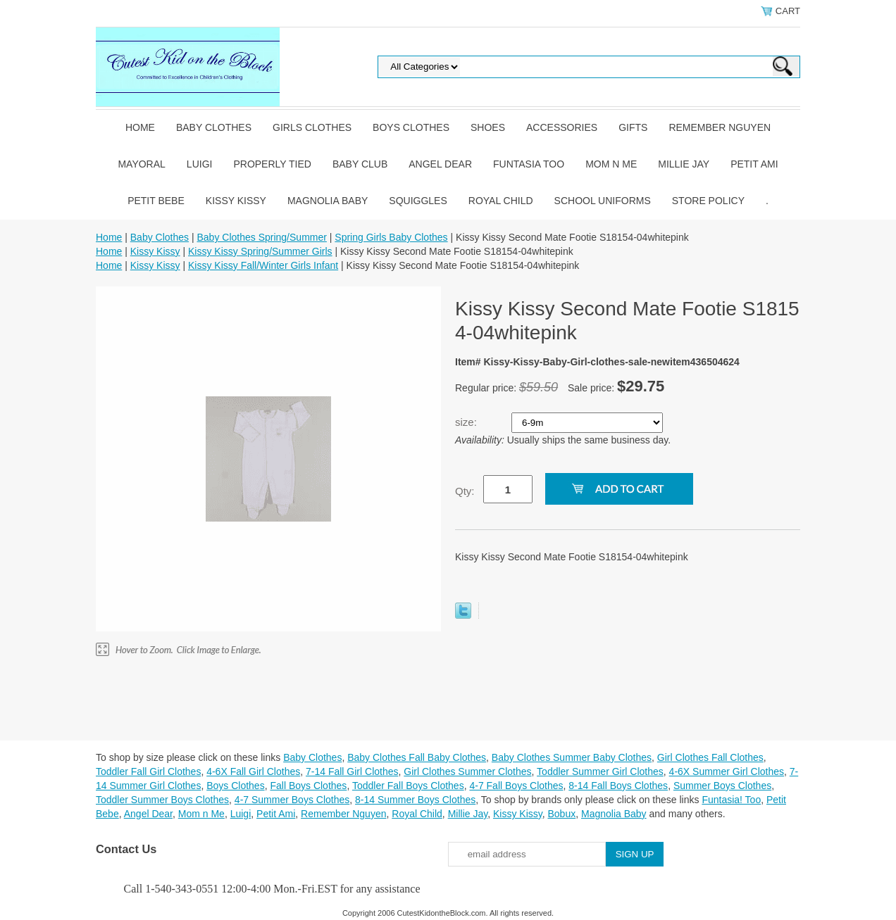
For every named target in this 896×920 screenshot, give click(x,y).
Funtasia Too (528, 164)
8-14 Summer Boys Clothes (415, 799)
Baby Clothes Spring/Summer (261, 237)
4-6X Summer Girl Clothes (726, 771)
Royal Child (500, 200)
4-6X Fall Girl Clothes (253, 771)
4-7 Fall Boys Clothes (516, 785)
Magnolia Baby (327, 200)
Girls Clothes (312, 127)
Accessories (561, 127)
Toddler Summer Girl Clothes (600, 771)
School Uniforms (602, 200)
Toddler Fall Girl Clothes (148, 771)
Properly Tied (272, 164)
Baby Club (359, 164)
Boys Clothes (411, 127)
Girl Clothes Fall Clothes (710, 757)
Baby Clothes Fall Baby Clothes (416, 757)
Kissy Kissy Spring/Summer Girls (260, 251)
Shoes (488, 127)
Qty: (465, 491)
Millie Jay (683, 164)
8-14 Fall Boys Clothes (618, 785)
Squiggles (418, 200)
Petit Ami (754, 164)
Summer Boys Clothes (722, 785)
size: (467, 422)
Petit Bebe (156, 200)
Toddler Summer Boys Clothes (162, 799)
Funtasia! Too (731, 799)
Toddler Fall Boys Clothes (408, 785)
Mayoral (141, 164)
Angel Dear (440, 164)
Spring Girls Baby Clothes (391, 237)
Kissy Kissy (236, 200)
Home (140, 127)
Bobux (561, 813)
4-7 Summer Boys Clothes (292, 799)
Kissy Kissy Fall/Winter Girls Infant (263, 265)
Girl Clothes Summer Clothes (467, 771)
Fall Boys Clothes (308, 785)
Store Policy (708, 200)
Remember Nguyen (719, 127)
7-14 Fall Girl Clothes (352, 771)
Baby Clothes (213, 127)
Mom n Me (611, 164)
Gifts (632, 127)
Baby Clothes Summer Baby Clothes (572, 757)
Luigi (200, 164)
